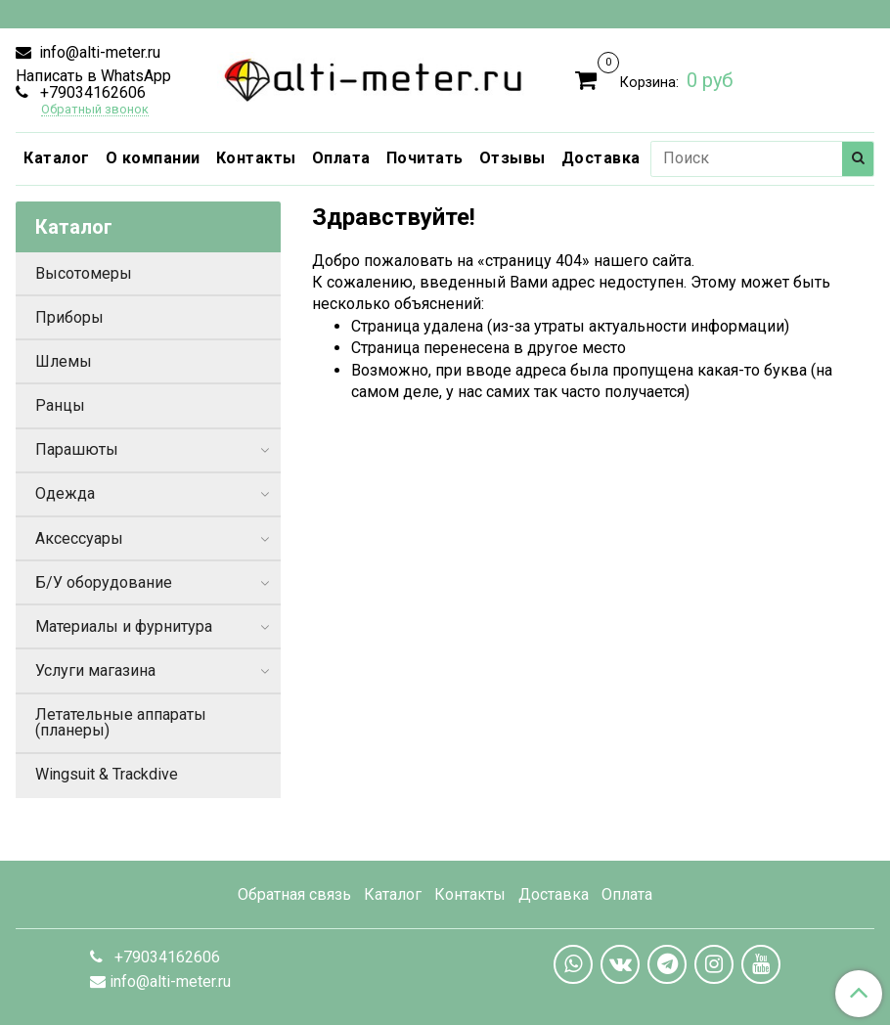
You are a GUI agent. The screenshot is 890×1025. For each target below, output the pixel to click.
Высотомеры (83, 273)
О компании (153, 158)
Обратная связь (294, 894)
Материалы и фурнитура (123, 626)
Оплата (341, 158)
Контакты (256, 158)
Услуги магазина (95, 670)
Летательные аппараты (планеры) (120, 722)
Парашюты (76, 449)
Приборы (69, 317)
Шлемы (63, 361)
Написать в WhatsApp (93, 76)
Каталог (56, 158)
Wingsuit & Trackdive (106, 774)
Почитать (425, 158)
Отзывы (512, 158)
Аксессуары (79, 538)
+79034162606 (91, 92)
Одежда (65, 493)
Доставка (601, 158)
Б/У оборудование (103, 582)
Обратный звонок (95, 110)
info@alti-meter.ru (97, 52)
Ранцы (60, 405)
